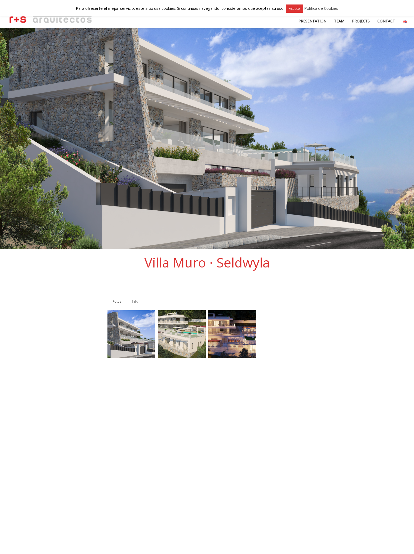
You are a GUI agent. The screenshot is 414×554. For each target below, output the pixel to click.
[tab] (117, 301)
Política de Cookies (321, 8)
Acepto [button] (294, 8)
